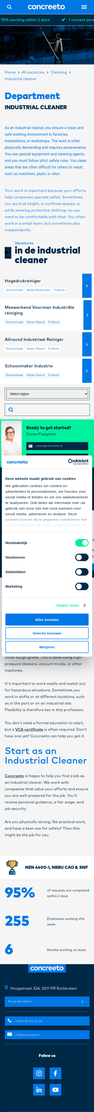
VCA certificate (29, 729)
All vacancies (33, 72)
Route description (46, 1001)
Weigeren (47, 647)
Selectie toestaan (47, 633)
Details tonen (68, 605)
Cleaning (59, 72)
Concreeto (14, 776)
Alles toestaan (47, 619)
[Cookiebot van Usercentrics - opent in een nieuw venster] (68, 462)
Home (10, 72)
